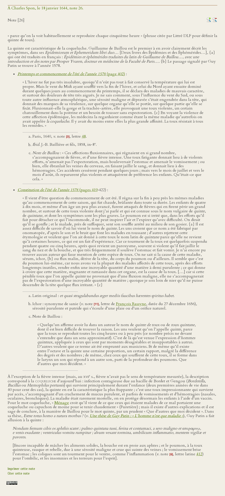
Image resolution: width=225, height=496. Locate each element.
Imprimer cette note (21, 469)
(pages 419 (58, 190)
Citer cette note (19, 473)
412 (199, 454)
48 (84, 136)
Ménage (61, 402)
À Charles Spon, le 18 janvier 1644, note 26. (45, 8)
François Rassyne (131, 304)
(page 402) (71, 74)
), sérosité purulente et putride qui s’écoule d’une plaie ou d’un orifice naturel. (114, 306)
